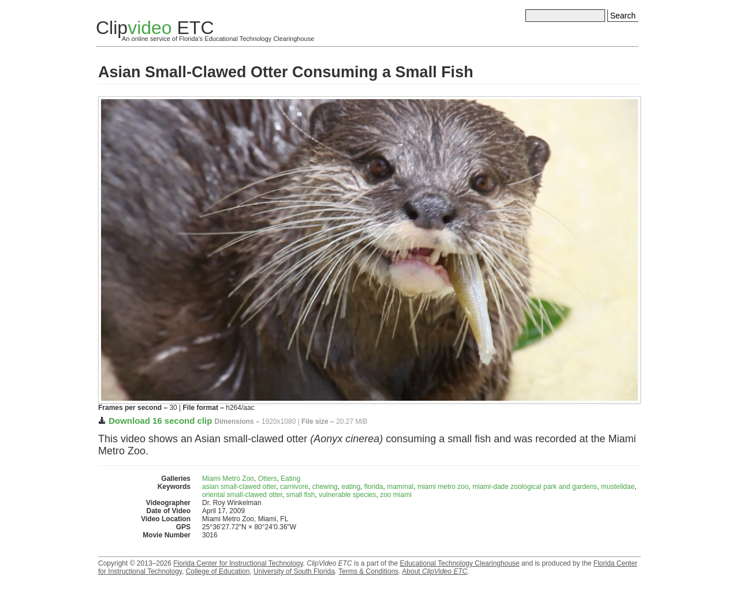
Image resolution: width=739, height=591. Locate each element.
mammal (400, 487)
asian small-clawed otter (239, 487)
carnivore (294, 487)
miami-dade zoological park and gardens (534, 487)
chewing (325, 487)
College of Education (218, 571)
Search (623, 15)
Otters (267, 479)
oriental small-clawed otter (242, 495)
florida (373, 487)
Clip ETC (155, 27)
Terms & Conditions (368, 571)
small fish (300, 495)
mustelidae (618, 487)
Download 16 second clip (160, 421)
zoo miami (396, 495)
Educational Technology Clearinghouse (459, 563)
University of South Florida (294, 571)
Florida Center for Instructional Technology (238, 563)
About (434, 571)
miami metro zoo (443, 487)
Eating (290, 479)
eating (350, 487)
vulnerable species (347, 495)
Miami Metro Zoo (228, 479)
